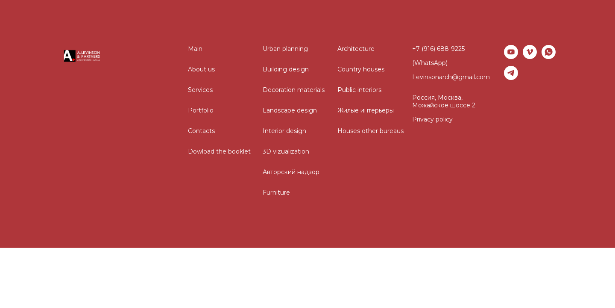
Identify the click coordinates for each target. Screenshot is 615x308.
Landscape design (290, 110)
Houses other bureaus (370, 131)
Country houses (360, 69)
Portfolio (201, 110)
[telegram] (511, 73)
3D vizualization (286, 151)
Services (200, 90)
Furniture (276, 192)
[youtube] (511, 52)
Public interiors (359, 90)
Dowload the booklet (219, 151)
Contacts (201, 131)
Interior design (284, 131)
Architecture (356, 49)
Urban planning (285, 49)
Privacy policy (432, 119)
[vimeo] (530, 52)
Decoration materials (294, 90)
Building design (286, 69)
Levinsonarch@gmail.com (451, 77)
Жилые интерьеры (365, 110)
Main (195, 49)
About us (201, 69)
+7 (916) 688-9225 (438, 49)
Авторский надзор (291, 172)
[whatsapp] (549, 52)
